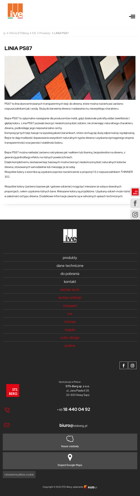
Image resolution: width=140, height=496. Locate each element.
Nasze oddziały (70, 441)
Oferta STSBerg (19, 33)
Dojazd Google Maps (70, 460)
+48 (73, 410)
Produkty (44, 33)
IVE (34, 33)
